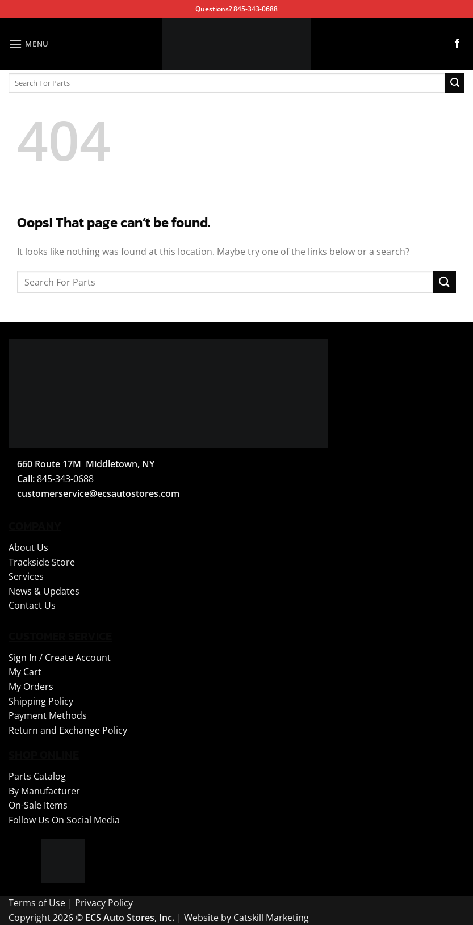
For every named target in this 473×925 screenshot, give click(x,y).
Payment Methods (48, 715)
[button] (29, 44)
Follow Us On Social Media (64, 820)
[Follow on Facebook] (457, 44)
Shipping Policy (41, 701)
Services (26, 576)
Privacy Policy (104, 903)
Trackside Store (42, 562)
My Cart (25, 672)
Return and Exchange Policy (68, 730)
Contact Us (32, 605)
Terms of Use (37, 903)
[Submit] (454, 83)
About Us (28, 547)
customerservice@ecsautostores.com (98, 493)
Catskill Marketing (271, 917)
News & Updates (44, 591)
